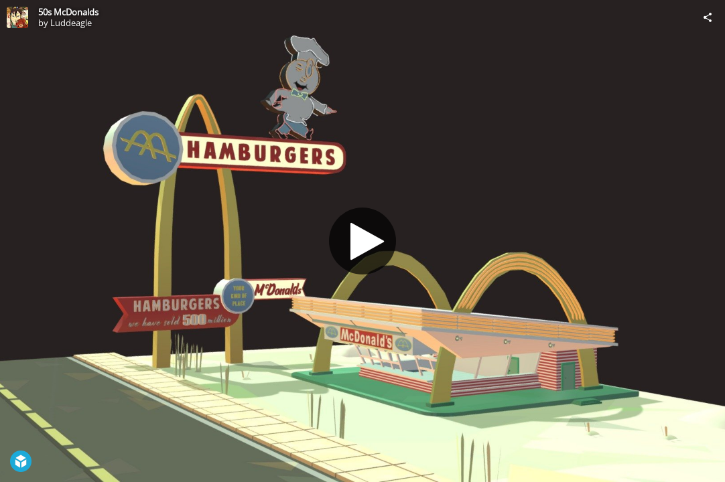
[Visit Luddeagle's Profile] (17, 17)
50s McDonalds (68, 12)
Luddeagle (71, 23)
